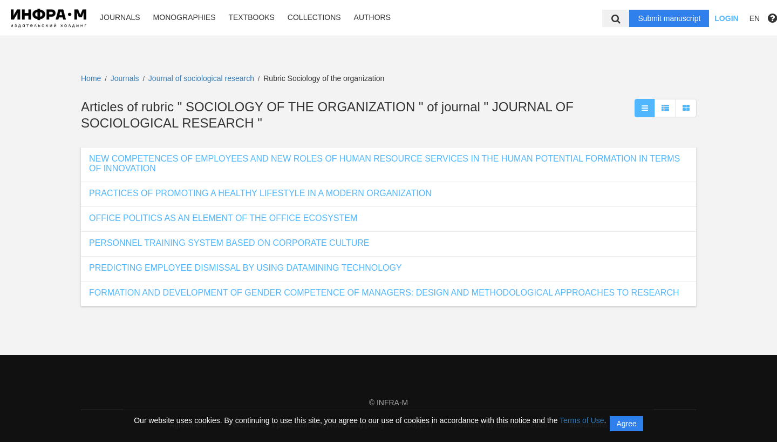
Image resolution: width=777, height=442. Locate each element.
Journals (120, 17)
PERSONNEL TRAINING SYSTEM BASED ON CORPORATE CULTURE (229, 242)
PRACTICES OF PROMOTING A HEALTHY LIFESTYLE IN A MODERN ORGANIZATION (260, 193)
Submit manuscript (669, 18)
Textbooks (251, 17)
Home (91, 78)
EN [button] (754, 18)
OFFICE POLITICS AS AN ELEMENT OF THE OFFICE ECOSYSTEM (223, 218)
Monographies (184, 17)
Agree (626, 423)
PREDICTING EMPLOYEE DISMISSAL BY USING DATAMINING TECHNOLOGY (245, 267)
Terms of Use (582, 420)
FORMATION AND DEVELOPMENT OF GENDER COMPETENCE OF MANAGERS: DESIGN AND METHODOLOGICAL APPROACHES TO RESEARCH (384, 292)
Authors (372, 17)
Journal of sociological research (202, 78)
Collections (314, 17)
